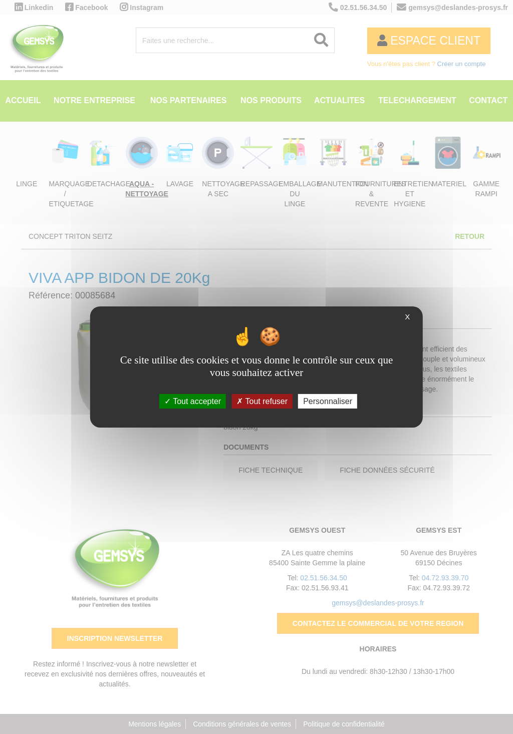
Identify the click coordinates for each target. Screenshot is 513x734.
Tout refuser (262, 401)
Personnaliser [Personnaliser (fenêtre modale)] (327, 401)
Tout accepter (192, 401)
